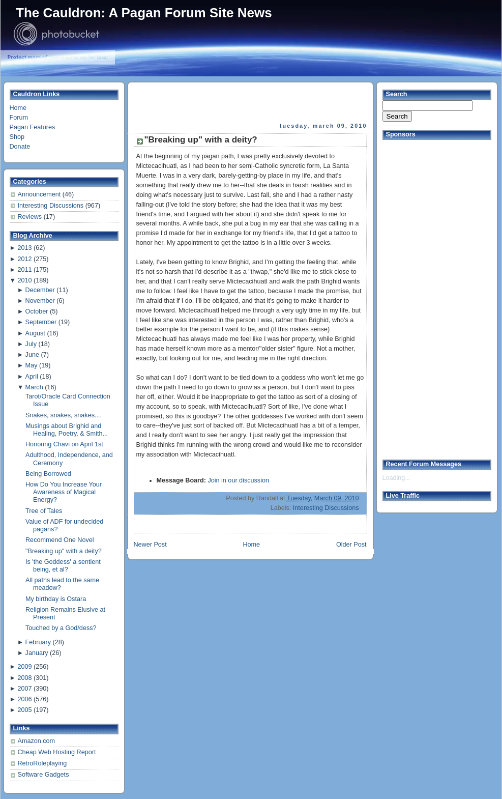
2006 (24, 699)
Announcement (40, 194)
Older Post (351, 544)
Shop (17, 136)
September (41, 322)
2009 (24, 666)
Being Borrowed (48, 473)
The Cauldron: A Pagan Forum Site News (144, 12)
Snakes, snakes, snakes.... (63, 415)
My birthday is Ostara (55, 599)
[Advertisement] (251, 102)
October (36, 311)
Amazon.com (36, 741)
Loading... (396, 477)
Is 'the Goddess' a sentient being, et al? (63, 565)
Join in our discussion (238, 480)
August (35, 333)
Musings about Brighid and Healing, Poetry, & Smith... (66, 429)
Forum (19, 117)
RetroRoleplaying (42, 763)
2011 (24, 269)
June (32, 354)
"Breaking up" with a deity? (63, 551)
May (31, 365)
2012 (24, 259)
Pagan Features (32, 127)
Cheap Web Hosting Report (57, 752)
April (31, 376)
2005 (24, 710)
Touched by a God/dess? (61, 628)
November (40, 300)
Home (18, 107)
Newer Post (150, 544)
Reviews (31, 216)
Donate (20, 146)
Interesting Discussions (51, 205)
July (31, 344)
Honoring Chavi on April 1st (64, 444)
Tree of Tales (43, 511)
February (38, 642)
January (36, 653)
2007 (24, 688)
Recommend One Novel (59, 540)
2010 (24, 280)
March (34, 387)
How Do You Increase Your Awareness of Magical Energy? (63, 492)
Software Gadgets (43, 774)
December (40, 290)
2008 (24, 677)
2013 (24, 247)
